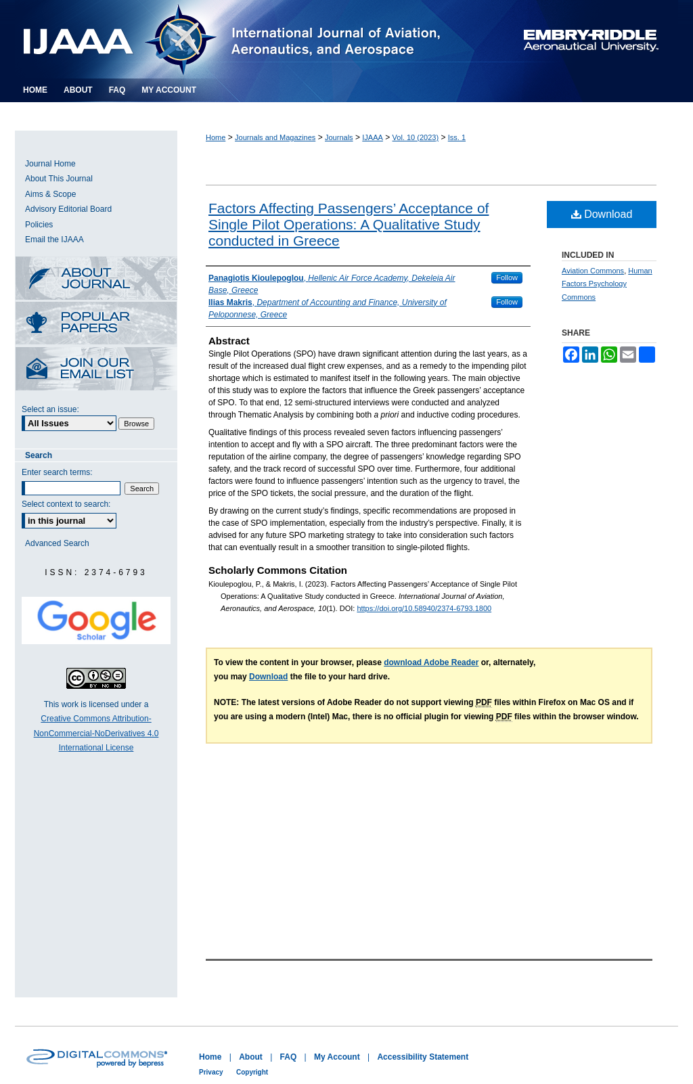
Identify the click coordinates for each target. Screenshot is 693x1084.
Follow (507, 277)
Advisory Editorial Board (68, 209)
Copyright (252, 1072)
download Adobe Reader (431, 662)
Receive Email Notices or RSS (96, 369)
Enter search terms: (57, 472)
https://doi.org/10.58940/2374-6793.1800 (424, 608)
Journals (339, 137)
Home (215, 137)
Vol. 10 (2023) (416, 137)
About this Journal (96, 279)
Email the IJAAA (54, 239)
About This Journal (59, 178)
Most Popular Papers (96, 324)
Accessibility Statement (422, 1057)
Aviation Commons (593, 271)
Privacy (211, 1072)
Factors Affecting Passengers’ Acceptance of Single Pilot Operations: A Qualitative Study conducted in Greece (348, 224)
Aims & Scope (50, 194)
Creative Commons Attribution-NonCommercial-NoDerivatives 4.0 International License (96, 733)
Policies (39, 224)
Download (602, 214)
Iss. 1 (457, 137)
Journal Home (50, 163)
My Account (337, 1057)
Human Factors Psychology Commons (607, 284)
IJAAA (372, 137)
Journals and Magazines (275, 137)
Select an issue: (50, 409)
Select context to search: (66, 504)
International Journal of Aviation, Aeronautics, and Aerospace (248, 39)
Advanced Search (57, 543)
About (251, 1057)
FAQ (288, 1057)
